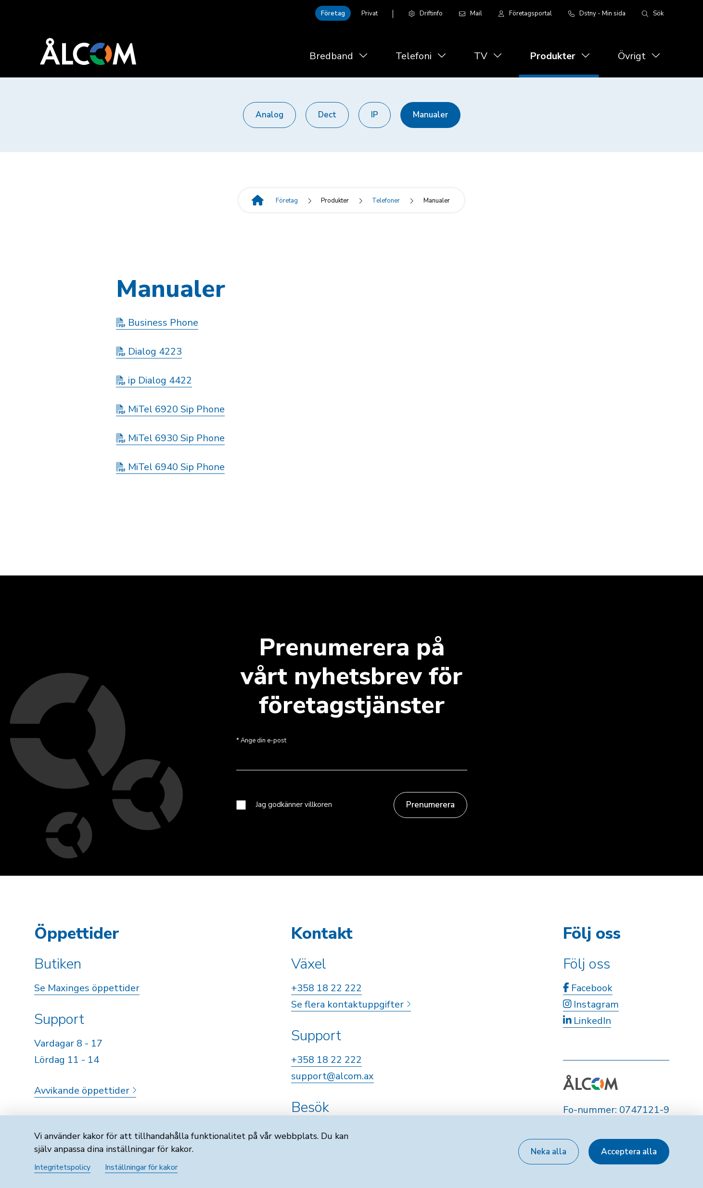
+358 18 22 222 (326, 988)
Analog (269, 114)
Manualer (430, 114)
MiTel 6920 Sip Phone (170, 409)
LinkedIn (587, 1020)
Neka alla (548, 1151)
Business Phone (157, 322)
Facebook (588, 988)
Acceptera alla (629, 1151)
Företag (333, 13)
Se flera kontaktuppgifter (350, 1004)
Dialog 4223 (149, 351)
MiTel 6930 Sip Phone (170, 438)
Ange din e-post (261, 741)
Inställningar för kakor (141, 1167)
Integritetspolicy (62, 1167)
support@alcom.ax (332, 1076)
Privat (369, 13)
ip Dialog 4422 (154, 380)
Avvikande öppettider (85, 1090)
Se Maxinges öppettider (87, 988)
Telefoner (386, 200)
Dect (327, 114)
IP (374, 114)
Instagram (591, 1004)
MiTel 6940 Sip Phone (170, 466)
